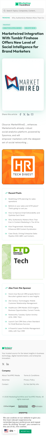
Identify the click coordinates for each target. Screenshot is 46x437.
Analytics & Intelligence (12, 28)
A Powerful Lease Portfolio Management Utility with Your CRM (24, 329)
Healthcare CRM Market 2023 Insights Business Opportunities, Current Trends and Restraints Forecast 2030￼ (23, 309)
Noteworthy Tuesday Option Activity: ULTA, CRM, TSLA (23, 316)
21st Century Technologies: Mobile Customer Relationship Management (22, 302)
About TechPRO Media (11, 375)
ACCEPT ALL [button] (25, 431)
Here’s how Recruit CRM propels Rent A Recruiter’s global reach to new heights (23, 295)
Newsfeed (6, 25)
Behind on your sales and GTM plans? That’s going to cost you (23, 207)
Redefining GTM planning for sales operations (22, 200)
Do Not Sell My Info (31, 384)
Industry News (30, 28)
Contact (5, 384)
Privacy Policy (29, 380)
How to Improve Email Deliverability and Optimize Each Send (24, 214)
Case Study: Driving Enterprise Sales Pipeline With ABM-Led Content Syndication (22, 234)
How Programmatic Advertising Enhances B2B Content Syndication (22, 227)
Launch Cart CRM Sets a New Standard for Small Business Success (24, 322)
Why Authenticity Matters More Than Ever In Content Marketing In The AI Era (23, 221)
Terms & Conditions (31, 375)
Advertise (5, 380)
